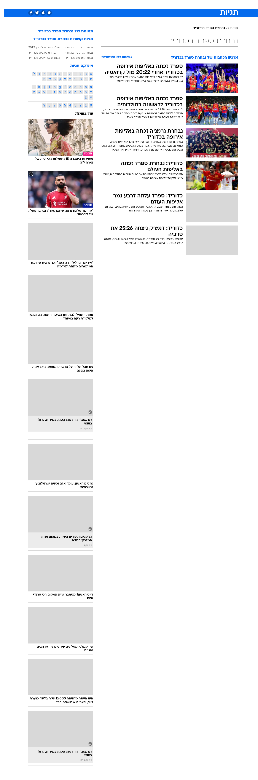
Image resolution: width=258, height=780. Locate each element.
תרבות (171, 4)
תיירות (111, 4)
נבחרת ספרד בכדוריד (205, 28)
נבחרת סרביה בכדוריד (38, 52)
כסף (147, 4)
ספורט (184, 4)
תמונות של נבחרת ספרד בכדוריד (61, 31)
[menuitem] (195, 4)
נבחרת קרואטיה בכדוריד (40, 57)
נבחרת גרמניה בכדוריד (74, 52)
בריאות (124, 4)
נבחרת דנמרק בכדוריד (74, 47)
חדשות (198, 4)
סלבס (158, 4)
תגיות (230, 28)
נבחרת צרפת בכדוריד (75, 57)
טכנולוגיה (96, 4)
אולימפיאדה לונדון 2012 (40, 47)
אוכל (137, 4)
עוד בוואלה (80, 114)
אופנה (81, 4)
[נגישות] (6, 4)
